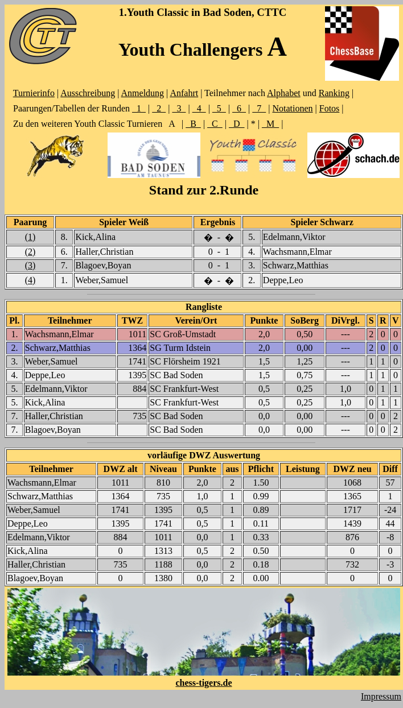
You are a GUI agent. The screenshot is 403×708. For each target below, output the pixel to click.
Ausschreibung (87, 93)
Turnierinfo (34, 93)
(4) (30, 280)
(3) (30, 265)
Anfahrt (184, 93)
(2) (30, 251)
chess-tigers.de (203, 683)
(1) (30, 237)
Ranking (334, 93)
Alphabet (284, 93)
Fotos (329, 108)
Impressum (381, 696)
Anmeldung (143, 93)
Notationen (292, 108)
